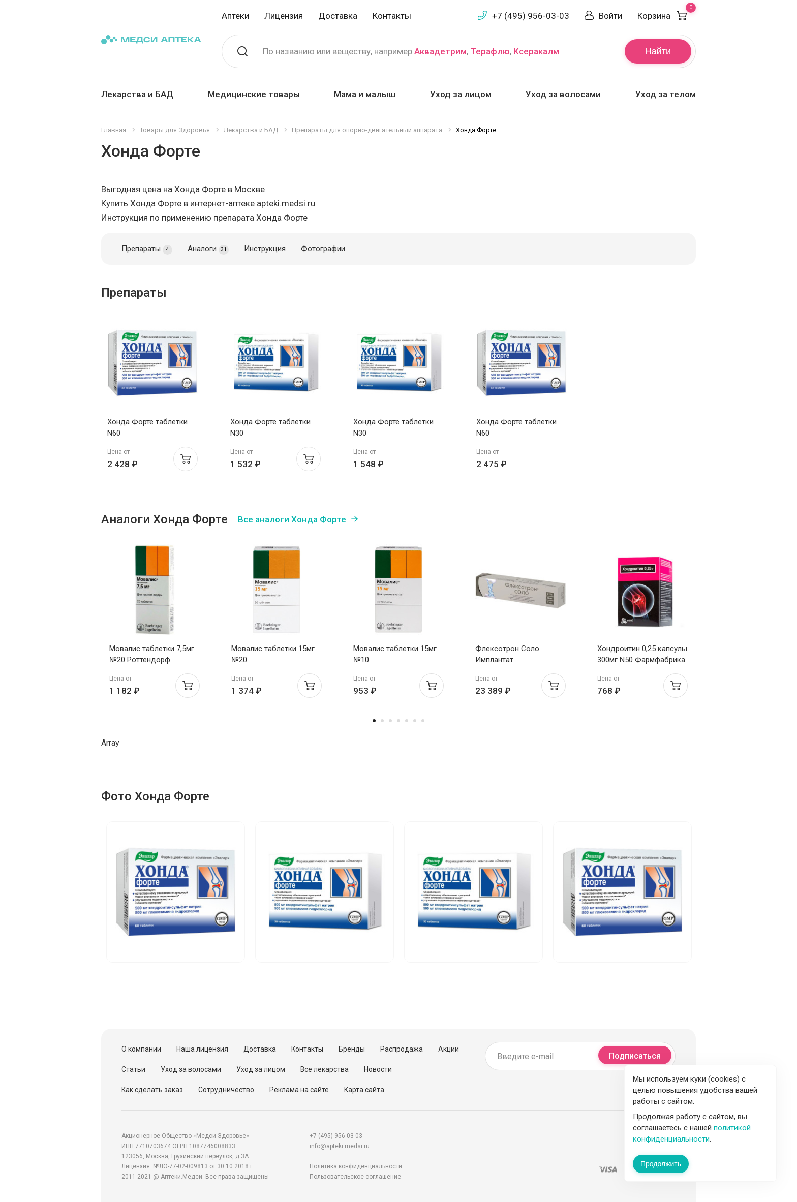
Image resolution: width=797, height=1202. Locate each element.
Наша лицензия (202, 1049)
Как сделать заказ (152, 1090)
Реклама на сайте (299, 1090)
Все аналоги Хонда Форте (292, 519)
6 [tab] (414, 720)
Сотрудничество (226, 1090)
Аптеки (235, 16)
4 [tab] (398, 720)
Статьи (133, 1069)
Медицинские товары (254, 94)
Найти (658, 51)
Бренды (352, 1049)
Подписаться (635, 1056)
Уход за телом (665, 94)
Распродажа (401, 1049)
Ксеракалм (536, 51)
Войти (610, 16)
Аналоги (208, 249)
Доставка (337, 16)
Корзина (666, 16)
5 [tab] (406, 720)
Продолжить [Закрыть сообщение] (660, 1164)
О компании (141, 1049)
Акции (448, 1049)
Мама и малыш (364, 94)
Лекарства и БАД (137, 94)
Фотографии (323, 248)
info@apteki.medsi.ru (340, 1146)
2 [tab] (382, 720)
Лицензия (283, 16)
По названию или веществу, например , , (411, 51)
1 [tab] (374, 720)
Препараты (146, 249)
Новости (378, 1069)
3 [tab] (390, 720)
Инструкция (265, 248)
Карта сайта (364, 1090)
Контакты (392, 16)
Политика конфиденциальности (356, 1166)
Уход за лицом (461, 94)
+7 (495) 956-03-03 (530, 16)
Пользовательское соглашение (355, 1176)
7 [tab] (422, 720)
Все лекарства (324, 1069)
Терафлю (490, 51)
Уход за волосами (563, 94)
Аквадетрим (440, 51)
